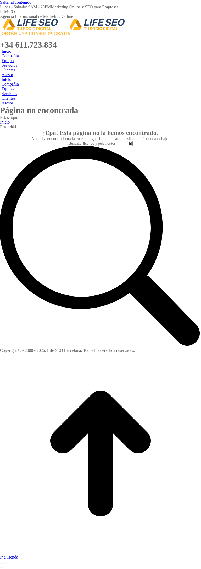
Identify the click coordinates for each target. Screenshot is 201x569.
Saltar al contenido (15, 2)
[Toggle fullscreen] (4, 563)
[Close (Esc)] (0, 563)
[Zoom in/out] (6, 563)
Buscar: (74, 143)
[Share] (2, 563)
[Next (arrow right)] (2, 567)
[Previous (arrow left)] (0, 567)
